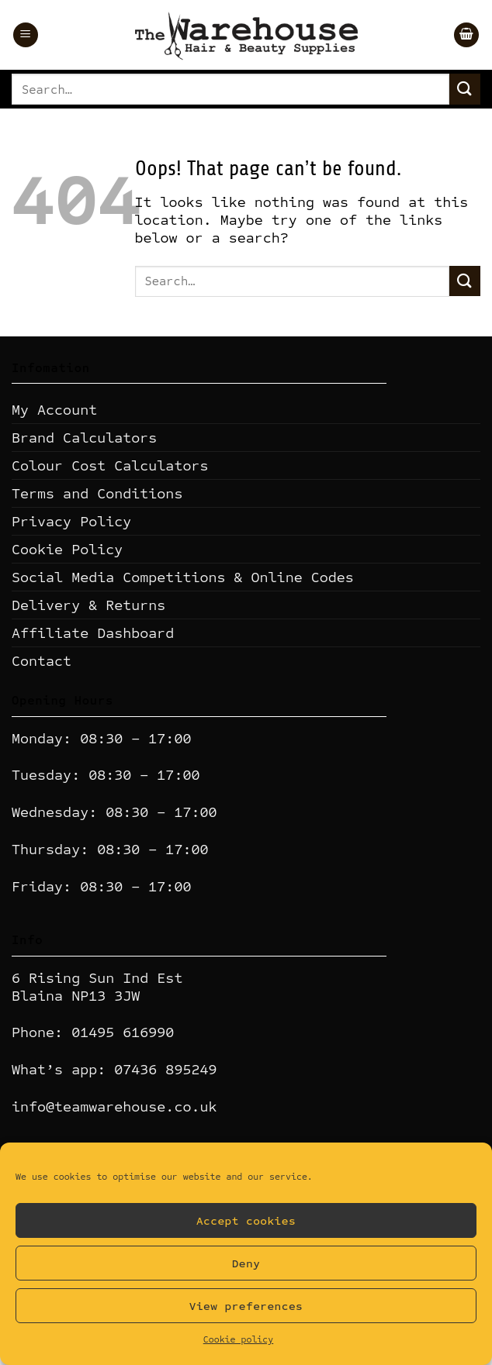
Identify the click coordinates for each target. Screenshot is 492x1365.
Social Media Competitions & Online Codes (183, 577)
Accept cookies (246, 1221)
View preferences (246, 1306)
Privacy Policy (71, 521)
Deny (246, 1263)
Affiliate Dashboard (93, 633)
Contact (41, 661)
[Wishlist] (434, 35)
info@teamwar (63, 1106)
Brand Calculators (84, 437)
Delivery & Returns (88, 605)
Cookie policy (238, 1339)
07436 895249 (165, 1069)
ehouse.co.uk (165, 1106)
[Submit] (464, 89)
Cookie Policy (67, 549)
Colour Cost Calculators (110, 465)
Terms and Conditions (97, 493)
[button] (25, 35)
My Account (54, 410)
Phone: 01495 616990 (93, 1032)
